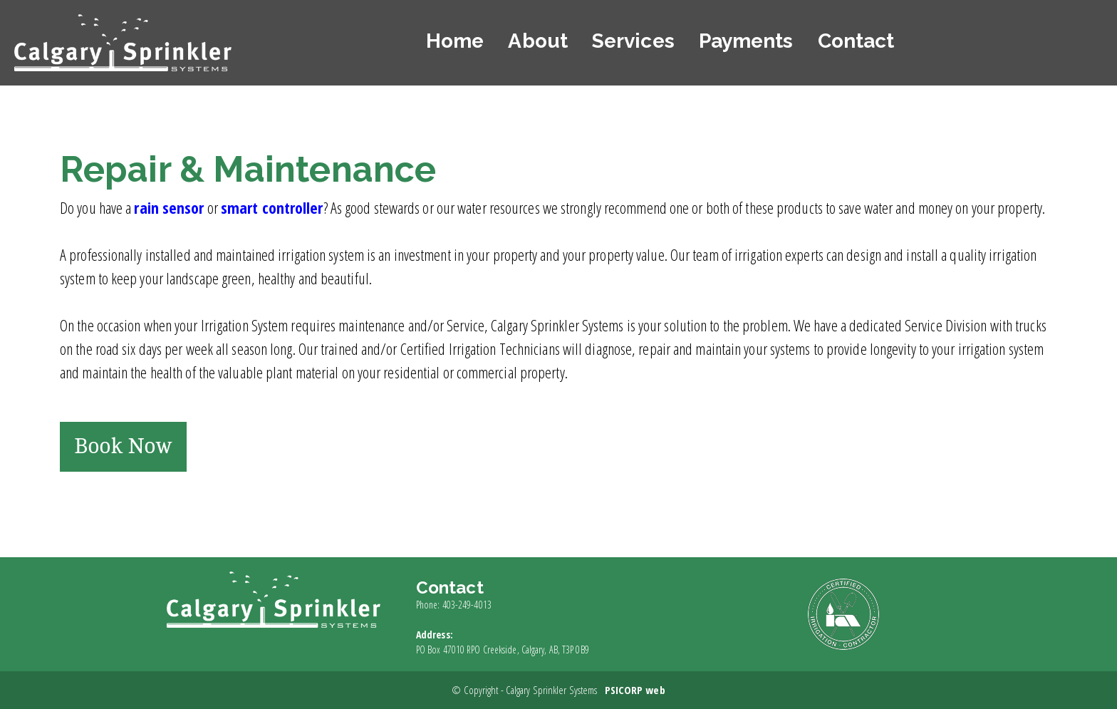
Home (455, 41)
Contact (856, 41)
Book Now (123, 446)
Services (633, 41)
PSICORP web (635, 690)
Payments (746, 41)
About (538, 41)
